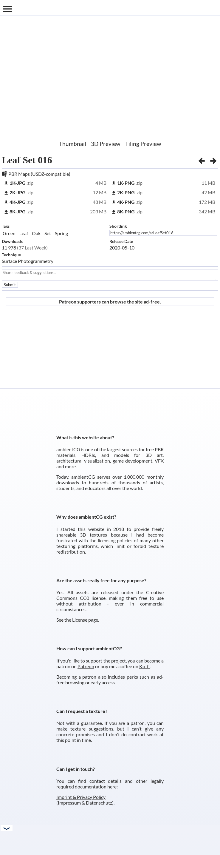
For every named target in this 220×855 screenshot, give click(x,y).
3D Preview (105, 143)
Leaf (23, 233)
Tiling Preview (143, 143)
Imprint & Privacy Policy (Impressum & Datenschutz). (85, 799)
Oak (36, 233)
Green (9, 233)
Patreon (86, 666)
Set (47, 233)
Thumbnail (72, 143)
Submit (10, 284)
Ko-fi (144, 666)
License (79, 620)
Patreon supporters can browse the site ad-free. (110, 301)
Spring (61, 233)
